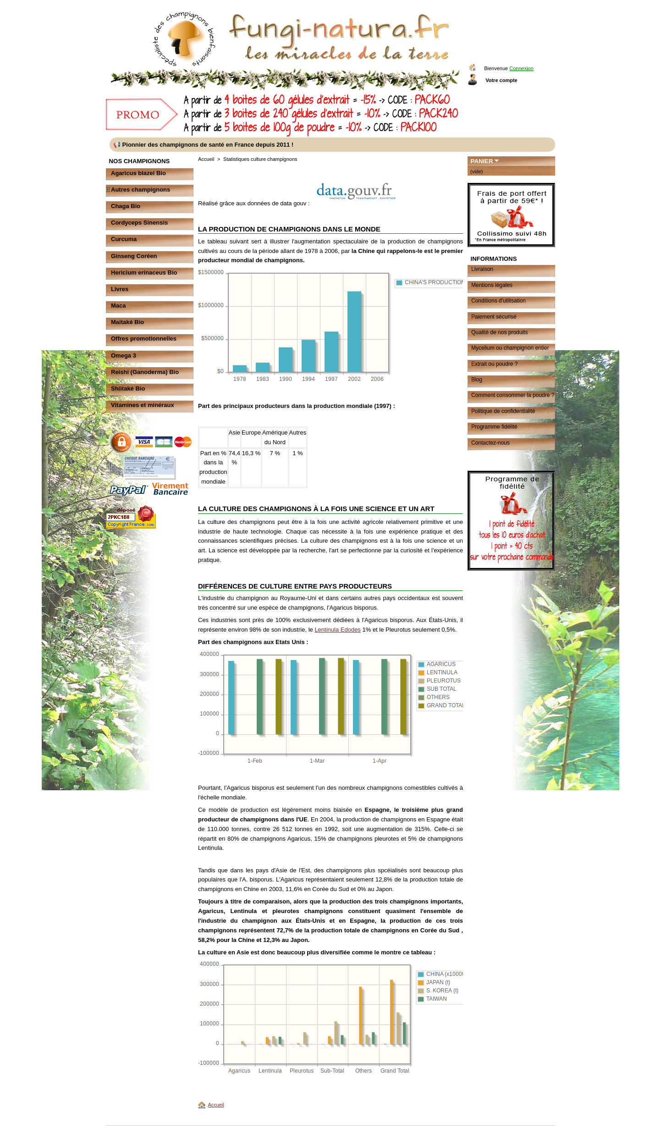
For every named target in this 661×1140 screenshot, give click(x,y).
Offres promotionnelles (143, 338)
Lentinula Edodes (337, 629)
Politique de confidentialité (503, 411)
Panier (482, 161)
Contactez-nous (490, 443)
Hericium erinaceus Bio (144, 272)
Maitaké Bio (127, 322)
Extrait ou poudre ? (494, 364)
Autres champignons (140, 189)
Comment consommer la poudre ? (512, 395)
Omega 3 (123, 355)
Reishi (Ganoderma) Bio (145, 372)
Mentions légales (491, 285)
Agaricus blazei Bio (138, 173)
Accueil (206, 159)
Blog (476, 379)
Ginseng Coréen (134, 256)
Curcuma (124, 239)
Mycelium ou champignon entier (510, 348)
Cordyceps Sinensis (139, 222)
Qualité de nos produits (499, 332)
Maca (118, 305)
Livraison (482, 269)
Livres (119, 289)
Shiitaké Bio (128, 388)
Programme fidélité (494, 427)
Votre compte (501, 80)
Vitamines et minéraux (142, 405)
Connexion (521, 68)
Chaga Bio (125, 206)
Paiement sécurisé (494, 317)
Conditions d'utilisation (498, 300)
